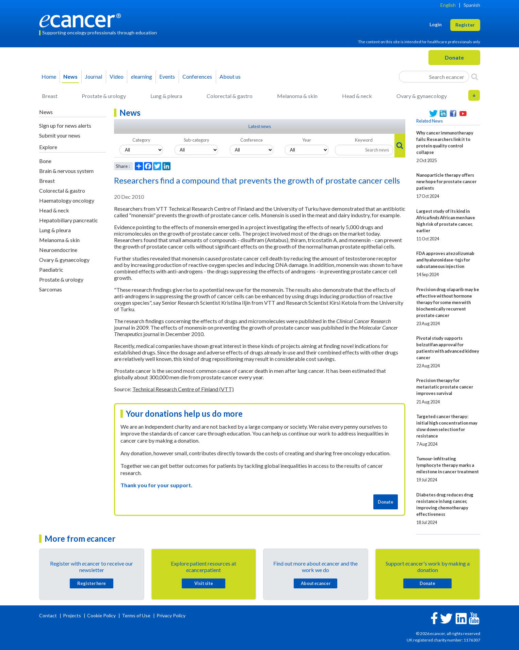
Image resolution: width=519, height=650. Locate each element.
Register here (91, 583)
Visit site (203, 583)
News (70, 76)
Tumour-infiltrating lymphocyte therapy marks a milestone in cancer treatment (447, 465)
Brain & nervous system (66, 171)
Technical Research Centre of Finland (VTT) (183, 389)
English (448, 5)
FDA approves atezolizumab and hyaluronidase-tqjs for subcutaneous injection (445, 260)
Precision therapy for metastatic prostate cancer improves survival (444, 387)
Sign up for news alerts (65, 125)
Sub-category (196, 140)
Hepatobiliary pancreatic (68, 220)
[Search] (474, 76)
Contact (48, 615)
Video (117, 76)
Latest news (259, 126)
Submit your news (59, 135)
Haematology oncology (66, 200)
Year (306, 140)
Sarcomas (50, 289)
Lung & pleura (166, 96)
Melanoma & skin (297, 96)
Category (141, 140)
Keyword (364, 140)
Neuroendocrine (58, 250)
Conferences (197, 76)
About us (230, 76)
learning (141, 76)
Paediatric (51, 269)
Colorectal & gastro (230, 96)
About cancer (315, 583)
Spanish (472, 5)
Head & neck (357, 96)
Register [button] (465, 25)
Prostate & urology (104, 96)
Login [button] (435, 24)
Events (167, 76)
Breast (50, 96)
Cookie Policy (101, 615)
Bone (45, 161)
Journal (93, 76)
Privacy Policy (171, 615)
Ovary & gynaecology (421, 96)
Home (49, 76)
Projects (72, 615)
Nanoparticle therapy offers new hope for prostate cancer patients (446, 181)
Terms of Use (136, 615)
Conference (251, 140)
